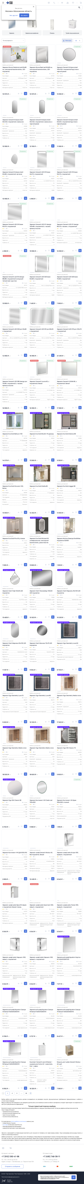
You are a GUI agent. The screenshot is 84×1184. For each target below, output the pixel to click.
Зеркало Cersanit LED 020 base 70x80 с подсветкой (67, 278)
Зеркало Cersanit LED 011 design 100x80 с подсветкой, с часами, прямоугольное (40, 226)
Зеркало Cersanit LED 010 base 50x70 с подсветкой (67, 173)
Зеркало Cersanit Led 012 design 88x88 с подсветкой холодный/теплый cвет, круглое (13, 279)
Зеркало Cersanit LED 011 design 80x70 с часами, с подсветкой (68, 225)
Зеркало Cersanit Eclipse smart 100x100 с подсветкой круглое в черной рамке (68, 69)
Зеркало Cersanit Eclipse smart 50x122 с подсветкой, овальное (13, 121)
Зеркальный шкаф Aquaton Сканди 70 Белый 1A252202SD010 (68, 1011)
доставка (5, 1125)
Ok (73, 1177)
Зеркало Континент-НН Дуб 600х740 (14, 852)
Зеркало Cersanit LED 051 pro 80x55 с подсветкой (41, 330)
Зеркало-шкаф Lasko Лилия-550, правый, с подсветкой (68, 906)
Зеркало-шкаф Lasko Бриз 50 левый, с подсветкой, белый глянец (14, 906)
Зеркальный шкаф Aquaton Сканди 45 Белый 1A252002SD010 (14, 1011)
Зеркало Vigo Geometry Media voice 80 (42, 749)
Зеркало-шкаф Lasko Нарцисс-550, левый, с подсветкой (14, 958)
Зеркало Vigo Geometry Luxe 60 (67, 643)
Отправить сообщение (12, 1166)
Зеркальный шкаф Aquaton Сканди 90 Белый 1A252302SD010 (14, 1063)
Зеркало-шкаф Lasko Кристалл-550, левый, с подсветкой (42, 906)
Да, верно (24, 15)
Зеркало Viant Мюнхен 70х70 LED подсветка (41, 644)
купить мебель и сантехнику (18, 1121)
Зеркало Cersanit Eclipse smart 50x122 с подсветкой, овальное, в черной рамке (41, 122)
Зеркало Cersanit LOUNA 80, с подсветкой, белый (67, 382)
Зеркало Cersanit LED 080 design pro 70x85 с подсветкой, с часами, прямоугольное (14, 383)
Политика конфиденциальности (10, 1177)
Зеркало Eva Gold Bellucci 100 (12, 434)
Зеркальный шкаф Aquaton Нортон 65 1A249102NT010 (68, 958)
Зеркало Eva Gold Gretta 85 (39, 486)
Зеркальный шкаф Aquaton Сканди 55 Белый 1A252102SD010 (41, 1011)
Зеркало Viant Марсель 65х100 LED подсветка (14, 644)
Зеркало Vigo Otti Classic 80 (11, 800)
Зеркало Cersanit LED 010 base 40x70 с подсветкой (40, 173)
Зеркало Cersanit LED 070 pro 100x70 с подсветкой (69, 330)
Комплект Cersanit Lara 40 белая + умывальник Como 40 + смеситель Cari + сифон (41, 1064)
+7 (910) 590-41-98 (10, 1156)
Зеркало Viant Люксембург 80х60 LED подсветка (41, 592)
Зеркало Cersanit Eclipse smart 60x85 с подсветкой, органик (12, 173)
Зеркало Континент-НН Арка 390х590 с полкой (66, 801)
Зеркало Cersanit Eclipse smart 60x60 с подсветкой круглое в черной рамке (67, 122)
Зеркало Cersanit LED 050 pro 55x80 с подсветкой (14, 330)
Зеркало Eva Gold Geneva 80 (66, 434)
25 (26, 1093)
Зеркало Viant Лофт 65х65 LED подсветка (12, 592)
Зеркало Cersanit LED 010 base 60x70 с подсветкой (12, 225)
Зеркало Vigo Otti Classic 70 (66, 748)
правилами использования (47, 1178)
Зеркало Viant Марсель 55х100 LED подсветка (68, 592)
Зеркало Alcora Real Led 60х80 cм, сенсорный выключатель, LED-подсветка (41, 69)
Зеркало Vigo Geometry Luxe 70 (12, 695)
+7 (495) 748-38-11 (51, 1156)
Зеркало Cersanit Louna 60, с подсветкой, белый (39, 382)
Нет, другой (14, 15)
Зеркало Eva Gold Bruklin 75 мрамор (42, 434)
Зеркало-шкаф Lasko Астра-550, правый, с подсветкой (68, 853)
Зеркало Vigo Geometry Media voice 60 (69, 696)
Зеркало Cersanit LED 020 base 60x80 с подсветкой (40, 278)
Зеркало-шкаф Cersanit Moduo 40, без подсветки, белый (41, 853)
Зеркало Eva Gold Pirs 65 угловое (13, 538)
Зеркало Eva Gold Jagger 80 (66, 486)
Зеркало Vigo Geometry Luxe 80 (40, 695)
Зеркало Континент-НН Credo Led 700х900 (41, 801)
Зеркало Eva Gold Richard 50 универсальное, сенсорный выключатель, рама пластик (39, 540)
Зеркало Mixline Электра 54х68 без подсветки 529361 (68, 539)
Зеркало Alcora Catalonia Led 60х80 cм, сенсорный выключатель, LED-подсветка (14, 69)
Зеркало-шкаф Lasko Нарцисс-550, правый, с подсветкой (41, 958)
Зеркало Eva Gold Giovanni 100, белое (12, 487)
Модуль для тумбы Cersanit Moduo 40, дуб (68, 1063)
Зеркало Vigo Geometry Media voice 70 (14, 749)
